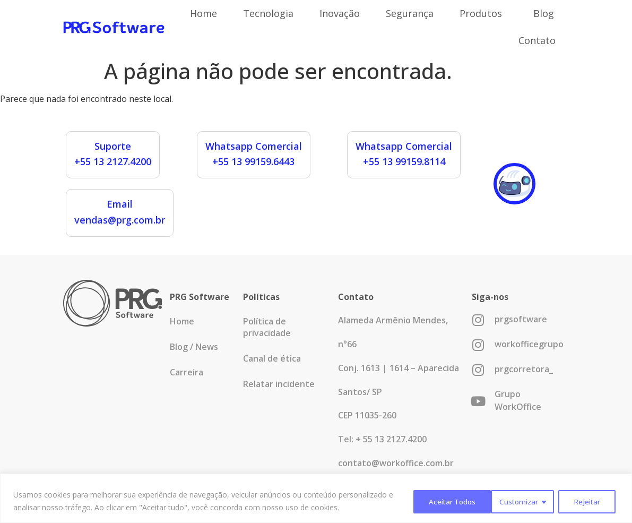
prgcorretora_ (524, 369)
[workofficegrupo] (478, 344)
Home (203, 13)
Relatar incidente (279, 384)
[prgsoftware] (478, 320)
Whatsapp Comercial (253, 146)
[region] (316, 498)
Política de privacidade (267, 327)
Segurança (410, 13)
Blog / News (194, 347)
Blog (543, 13)
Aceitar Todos (579, 501)
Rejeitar (506, 501)
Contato (537, 40)
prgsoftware (521, 319)
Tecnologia (268, 13)
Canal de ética (272, 358)
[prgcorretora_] (478, 369)
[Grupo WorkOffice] (478, 401)
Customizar (437, 501)
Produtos (483, 13)
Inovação (339, 13)
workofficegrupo (529, 344)
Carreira (186, 372)
